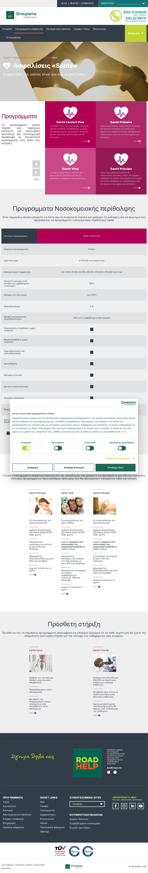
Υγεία (6, 801)
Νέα (42, 801)
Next (36, 172)
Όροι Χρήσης (7, 865)
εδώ (124, 431)
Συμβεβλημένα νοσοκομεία (85, 823)
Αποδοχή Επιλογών (74, 467)
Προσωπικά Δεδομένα (52, 827)
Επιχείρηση (9, 823)
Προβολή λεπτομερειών (118, 458)
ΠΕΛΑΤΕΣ (74, 3)
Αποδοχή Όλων (115, 467)
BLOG (64, 3)
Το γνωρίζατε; (13, 37)
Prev (36, 164)
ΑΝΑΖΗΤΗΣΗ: (107, 3)
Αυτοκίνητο (9, 806)
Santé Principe (121, 168)
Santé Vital (70, 168)
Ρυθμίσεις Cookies (24, 865)
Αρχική (7, 57)
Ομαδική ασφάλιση (13, 827)
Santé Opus (36, 650)
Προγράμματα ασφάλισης (29, 29)
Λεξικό (43, 823)
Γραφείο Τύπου (82, 29)
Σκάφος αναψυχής (13, 818)
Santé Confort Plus (70, 122)
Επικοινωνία (99, 29)
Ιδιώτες (46, 57)
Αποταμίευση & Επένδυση (17, 814)
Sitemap (44, 831)
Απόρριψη (32, 467)
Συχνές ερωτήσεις (80, 827)
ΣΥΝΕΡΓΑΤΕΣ (87, 3)
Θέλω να (133, 33)
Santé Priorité (101, 650)
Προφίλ (44, 806)
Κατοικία (8, 810)
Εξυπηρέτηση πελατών (58, 29)
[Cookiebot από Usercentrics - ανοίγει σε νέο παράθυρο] (123, 403)
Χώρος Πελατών (79, 819)
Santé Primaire (121, 122)
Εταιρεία (7, 29)
